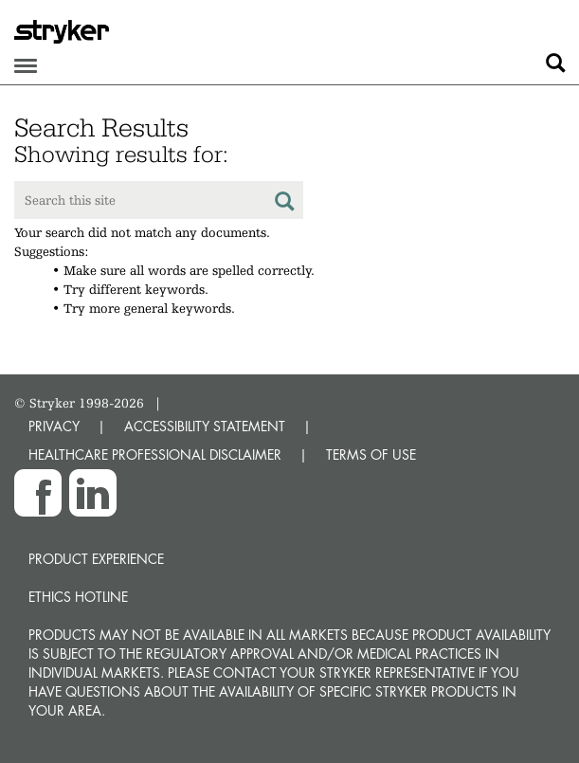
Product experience (96, 559)
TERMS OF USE (371, 454)
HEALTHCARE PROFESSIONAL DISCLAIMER (154, 454)
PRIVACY (54, 426)
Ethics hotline (78, 597)
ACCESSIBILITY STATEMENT (204, 426)
